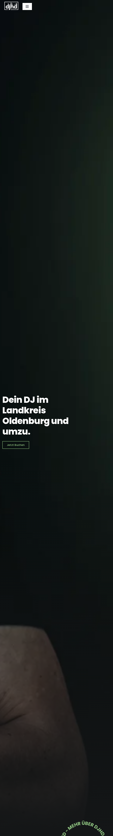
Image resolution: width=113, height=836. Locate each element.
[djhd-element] (84, 817)
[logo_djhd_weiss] (11, 3)
